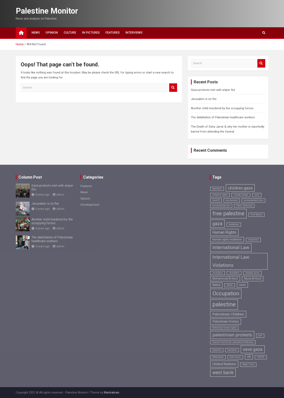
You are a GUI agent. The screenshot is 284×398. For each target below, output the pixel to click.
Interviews (133, 32)
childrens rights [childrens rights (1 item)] (219, 195)
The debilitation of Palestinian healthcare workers (223, 117)
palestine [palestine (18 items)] (224, 304)
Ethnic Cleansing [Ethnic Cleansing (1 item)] (244, 205)
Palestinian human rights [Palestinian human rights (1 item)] (224, 327)
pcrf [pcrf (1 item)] (260, 335)
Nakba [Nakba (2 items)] (216, 284)
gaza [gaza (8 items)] (217, 223)
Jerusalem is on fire (204, 99)
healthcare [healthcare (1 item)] (234, 224)
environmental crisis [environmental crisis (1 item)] (253, 200)
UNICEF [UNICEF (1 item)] (260, 357)
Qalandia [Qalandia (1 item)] (216, 350)
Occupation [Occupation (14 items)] (225, 293)
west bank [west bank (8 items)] (223, 372)
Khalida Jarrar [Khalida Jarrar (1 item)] (252, 273)
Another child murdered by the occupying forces (222, 108)
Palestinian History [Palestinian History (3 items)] (225, 321)
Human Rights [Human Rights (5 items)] (224, 232)
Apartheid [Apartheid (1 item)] (217, 188)
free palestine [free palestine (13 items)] (228, 213)
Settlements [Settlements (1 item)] (217, 357)
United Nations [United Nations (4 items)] (224, 364)
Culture (70, 32)
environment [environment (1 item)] (231, 200)
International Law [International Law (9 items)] (230, 247)
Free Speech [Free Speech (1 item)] (256, 214)
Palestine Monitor (47, 11)
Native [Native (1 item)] (230, 285)
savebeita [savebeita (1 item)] (232, 350)
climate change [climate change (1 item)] (241, 195)
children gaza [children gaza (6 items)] (240, 187)
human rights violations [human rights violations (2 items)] (227, 239)
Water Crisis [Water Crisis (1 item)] (248, 364)
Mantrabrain (111, 392)
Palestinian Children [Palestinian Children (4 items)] (228, 314)
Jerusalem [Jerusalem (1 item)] (234, 273)
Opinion (52, 32)
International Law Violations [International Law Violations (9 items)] (230, 261)
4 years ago (41, 194)
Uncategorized (89, 204)
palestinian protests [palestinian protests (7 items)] (232, 334)
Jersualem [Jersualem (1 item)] (217, 273)
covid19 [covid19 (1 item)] (216, 200)
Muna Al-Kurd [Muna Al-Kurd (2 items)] (252, 278)
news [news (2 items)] (242, 284)
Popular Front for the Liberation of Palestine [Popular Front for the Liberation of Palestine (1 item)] (232, 342)
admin (58, 194)
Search (173, 87)
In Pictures (91, 32)
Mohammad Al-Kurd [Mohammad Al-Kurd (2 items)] (225, 278)
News (36, 32)
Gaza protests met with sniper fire (213, 90)
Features (113, 32)
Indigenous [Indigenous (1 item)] (253, 239)
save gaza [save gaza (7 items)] (253, 349)
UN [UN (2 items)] (249, 356)
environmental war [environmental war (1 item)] (221, 205)
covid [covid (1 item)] (256, 195)
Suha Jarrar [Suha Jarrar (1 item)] (235, 357)
